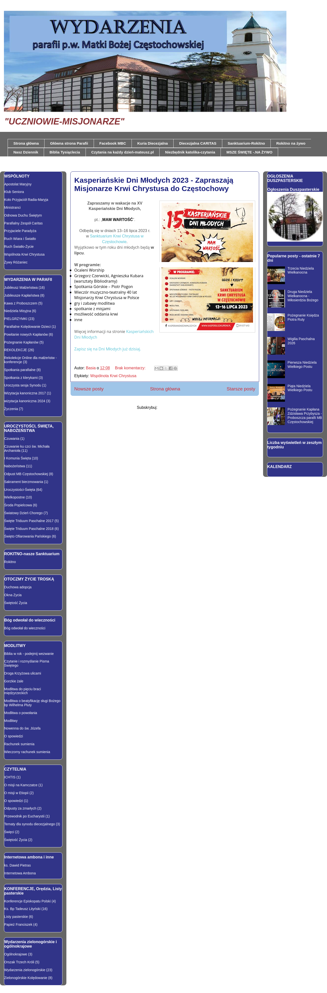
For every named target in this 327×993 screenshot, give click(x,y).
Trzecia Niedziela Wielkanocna (301, 270)
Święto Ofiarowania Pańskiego (27, 536)
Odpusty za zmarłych (20, 808)
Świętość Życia (15, 603)
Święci (9, 832)
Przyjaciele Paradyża (20, 231)
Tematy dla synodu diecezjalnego (29, 824)
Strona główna (26, 143)
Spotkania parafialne (20, 370)
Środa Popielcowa (18, 505)
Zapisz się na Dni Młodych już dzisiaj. (107, 349)
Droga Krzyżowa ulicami (22, 673)
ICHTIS (9, 777)
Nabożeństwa (14, 466)
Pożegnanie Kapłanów (21, 342)
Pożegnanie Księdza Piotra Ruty (303, 317)
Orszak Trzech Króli (19, 962)
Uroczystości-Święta (19, 490)
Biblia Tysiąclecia (64, 152)
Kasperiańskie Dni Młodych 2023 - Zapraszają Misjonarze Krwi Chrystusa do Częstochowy (153, 184)
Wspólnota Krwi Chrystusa (113, 376)
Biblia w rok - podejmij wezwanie (29, 654)
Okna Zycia (13, 595)
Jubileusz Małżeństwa (21, 288)
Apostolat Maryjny (17, 184)
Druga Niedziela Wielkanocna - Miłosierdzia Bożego (303, 296)
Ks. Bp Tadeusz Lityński (22, 909)
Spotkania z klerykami (21, 378)
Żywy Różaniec (16, 262)
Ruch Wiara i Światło (20, 239)
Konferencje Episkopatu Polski (27, 901)
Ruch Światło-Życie (19, 246)
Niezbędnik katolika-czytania (190, 152)
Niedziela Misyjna (17, 311)
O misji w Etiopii (16, 793)
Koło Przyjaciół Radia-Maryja (26, 200)
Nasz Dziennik (26, 152)
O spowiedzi (13, 736)
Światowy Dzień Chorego (23, 513)
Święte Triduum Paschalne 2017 (29, 521)
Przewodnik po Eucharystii (24, 816)
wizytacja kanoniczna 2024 (24, 401)
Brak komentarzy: (131, 368)
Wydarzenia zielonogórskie (24, 970)
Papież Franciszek (18, 924)
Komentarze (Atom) (176, 407)
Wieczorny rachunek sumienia (27, 752)
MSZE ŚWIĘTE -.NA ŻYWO (249, 152)
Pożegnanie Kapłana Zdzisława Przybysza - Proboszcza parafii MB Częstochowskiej (305, 415)
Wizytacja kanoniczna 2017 (25, 393)
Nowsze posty (89, 388)
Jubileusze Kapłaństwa (21, 295)
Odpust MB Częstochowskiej (26, 474)
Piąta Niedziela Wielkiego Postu (300, 388)
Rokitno (10, 562)
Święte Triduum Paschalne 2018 (29, 529)
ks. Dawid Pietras (17, 865)
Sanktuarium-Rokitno (246, 143)
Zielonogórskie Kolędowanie (25, 978)
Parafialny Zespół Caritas (23, 223)
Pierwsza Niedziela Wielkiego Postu (302, 364)
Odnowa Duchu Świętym (23, 215)
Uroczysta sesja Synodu (22, 385)
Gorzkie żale (13, 681)
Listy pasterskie (16, 917)
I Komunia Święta (17, 458)
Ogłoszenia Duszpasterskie (293, 189)
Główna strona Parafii (69, 143)
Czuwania (11, 439)
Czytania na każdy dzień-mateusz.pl (122, 152)
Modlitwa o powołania (20, 713)
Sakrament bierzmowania (23, 482)
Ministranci (12, 207)
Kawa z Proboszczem (20, 303)
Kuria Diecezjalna (152, 143)
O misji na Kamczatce (20, 785)
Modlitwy (10, 721)
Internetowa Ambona (20, 873)
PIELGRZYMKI (15, 319)
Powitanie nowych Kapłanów (26, 334)
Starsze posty (241, 388)
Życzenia (11, 409)
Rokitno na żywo (290, 143)
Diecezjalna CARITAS (197, 143)
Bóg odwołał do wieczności (24, 628)
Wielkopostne (14, 497)
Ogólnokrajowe (15, 954)
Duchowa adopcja (17, 587)
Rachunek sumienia (19, 744)
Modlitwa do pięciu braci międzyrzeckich (22, 691)
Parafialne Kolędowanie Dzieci (27, 327)
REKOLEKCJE (15, 350)
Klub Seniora (14, 192)
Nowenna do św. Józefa (22, 728)
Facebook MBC (112, 143)
